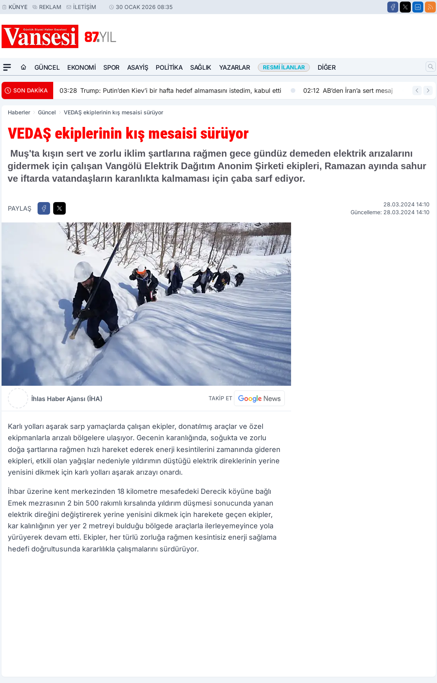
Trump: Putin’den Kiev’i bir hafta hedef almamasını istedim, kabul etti (177, 90)
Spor (111, 67)
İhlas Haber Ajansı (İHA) (67, 399)
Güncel (47, 67)
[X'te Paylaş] (59, 208)
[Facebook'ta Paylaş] (44, 208)
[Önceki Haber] (417, 90)
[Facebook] (392, 7)
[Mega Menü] (7, 67)
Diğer (327, 67)
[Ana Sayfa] (23, 67)
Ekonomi (81, 67)
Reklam (50, 7)
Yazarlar (234, 67)
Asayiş (137, 67)
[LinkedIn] (417, 7)
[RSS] (430, 7)
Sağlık (200, 67)
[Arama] (431, 66)
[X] (405, 7)
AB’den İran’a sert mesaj (355, 90)
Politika (169, 67)
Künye (18, 7)
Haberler (19, 112)
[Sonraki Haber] (428, 90)
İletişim (84, 7)
